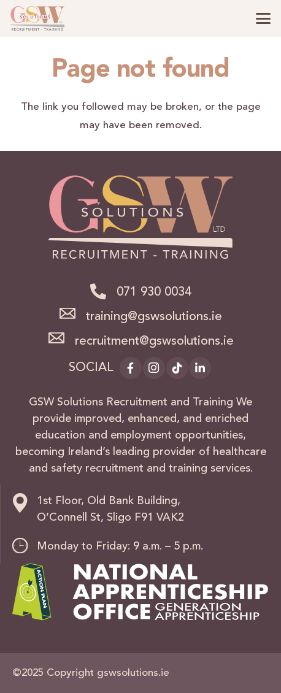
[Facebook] (131, 368)
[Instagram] (154, 368)
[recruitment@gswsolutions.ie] (60, 337)
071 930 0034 (154, 292)
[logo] (37, 18)
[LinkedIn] (200, 368)
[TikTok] (177, 368)
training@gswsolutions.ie (154, 317)
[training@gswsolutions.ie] (72, 313)
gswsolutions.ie (133, 673)
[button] (263, 18)
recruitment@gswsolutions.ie (154, 341)
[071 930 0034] (103, 291)
